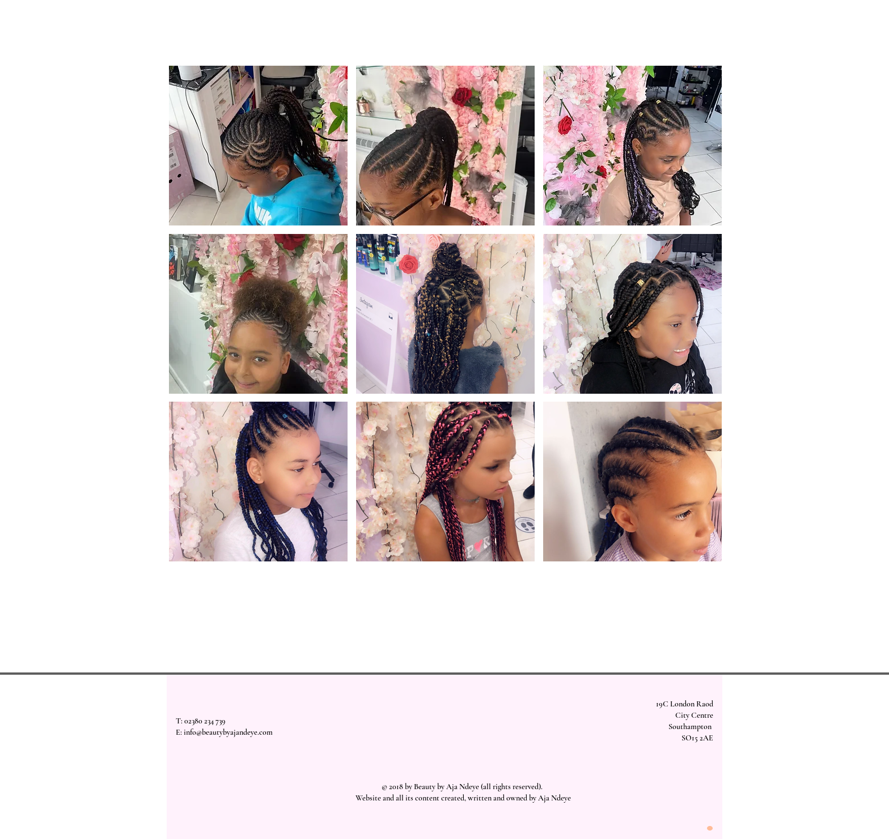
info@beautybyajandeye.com (228, 732)
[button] (258, 145)
